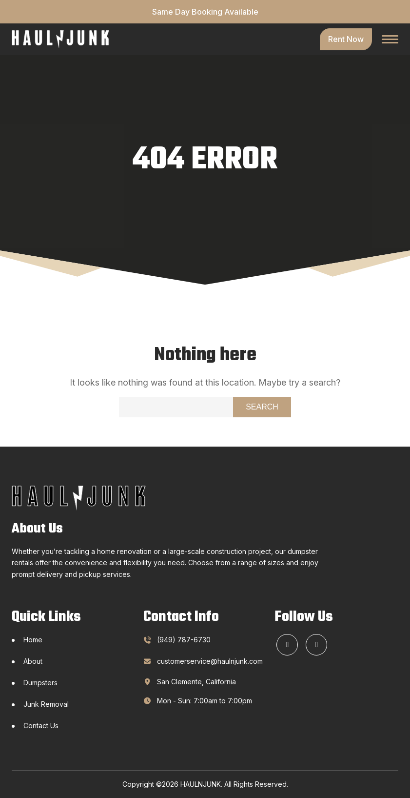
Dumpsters (40, 682)
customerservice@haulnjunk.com (200, 661)
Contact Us (41, 725)
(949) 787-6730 (184, 639)
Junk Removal (46, 704)
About (32, 661)
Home (32, 639)
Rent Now (346, 39)
